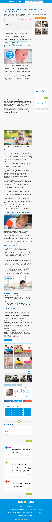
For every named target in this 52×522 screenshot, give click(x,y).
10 (30, 408)
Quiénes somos (11, 504)
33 (11, 414)
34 (14, 414)
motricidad (18, 65)
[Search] (41, 2)
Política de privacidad (26, 504)
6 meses (9, 198)
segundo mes (13, 168)
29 (27, 412)
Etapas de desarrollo (15, 333)
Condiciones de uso (21, 437)
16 (19, 410)
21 (6, 412)
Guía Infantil (26, 519)
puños (27, 155)
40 (30, 414)
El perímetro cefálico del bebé (17, 354)
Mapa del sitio (29, 506)
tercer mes (12, 180)
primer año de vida (24, 33)
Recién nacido (19, 384)
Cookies (17, 504)
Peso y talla (14, 384)
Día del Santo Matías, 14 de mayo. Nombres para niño (44, 31)
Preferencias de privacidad (13, 437)
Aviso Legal (35, 504)
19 (27, 410)
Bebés (5, 7)
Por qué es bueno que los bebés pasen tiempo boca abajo (27, 365)
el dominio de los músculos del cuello (18, 41)
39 (27, 414)
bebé (25, 248)
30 (30, 412)
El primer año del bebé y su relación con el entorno (8, 354)
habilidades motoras (11, 36)
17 (22, 410)
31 (6, 414)
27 (22, 412)
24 (14, 412)
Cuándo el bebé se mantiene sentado (27, 354)
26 (19, 412)
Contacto (41, 504)
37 (22, 414)
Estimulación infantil (17, 361)
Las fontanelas (19, 301)
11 (6, 410)
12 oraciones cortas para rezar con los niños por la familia (44, 23)
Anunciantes (22, 506)
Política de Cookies (38, 103)
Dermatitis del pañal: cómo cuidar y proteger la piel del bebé (38, 24)
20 (30, 410)
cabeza (29, 102)
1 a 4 (10, 408)
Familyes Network (18, 519)
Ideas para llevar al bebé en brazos (12, 374)
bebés (25, 232)
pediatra (14, 326)
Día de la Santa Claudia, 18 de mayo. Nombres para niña (38, 31)
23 (11, 412)
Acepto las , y (41, 102)
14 (14, 410)
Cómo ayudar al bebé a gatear (8, 367)
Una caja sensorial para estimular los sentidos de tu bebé (18, 365)
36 (19, 414)
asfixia (15, 313)
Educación (7, 364)
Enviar (29, 441)
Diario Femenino (34, 519)
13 (11, 410)
